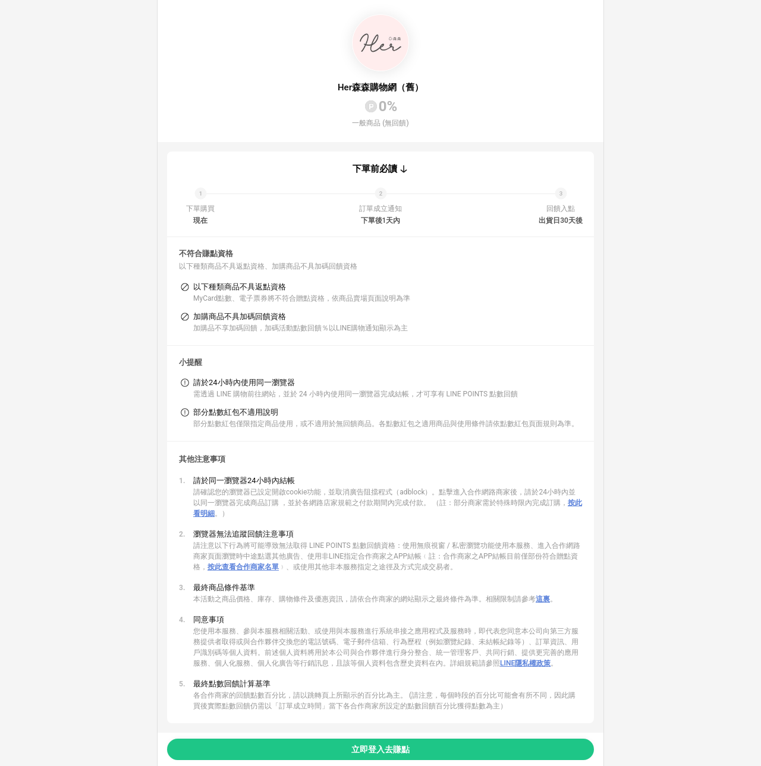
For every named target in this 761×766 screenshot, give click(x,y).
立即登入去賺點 (380, 749)
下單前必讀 (375, 168)
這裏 (543, 599)
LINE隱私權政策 (525, 663)
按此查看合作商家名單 (243, 567)
